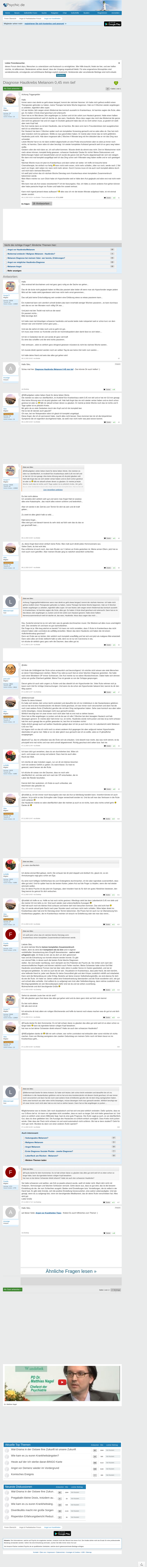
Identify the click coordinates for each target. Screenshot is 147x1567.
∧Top (141, 1564)
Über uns (43, 1552)
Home (7, 13)
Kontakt (35, 1552)
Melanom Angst (15, 267)
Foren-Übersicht (10, 1527)
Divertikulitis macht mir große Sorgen (32, 1510)
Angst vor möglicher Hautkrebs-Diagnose (26, 262)
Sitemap (88, 1552)
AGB (82, 1552)
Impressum (51, 1552)
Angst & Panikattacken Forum (30, 1527)
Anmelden (115, 13)
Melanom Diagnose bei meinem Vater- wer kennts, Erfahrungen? (36, 258)
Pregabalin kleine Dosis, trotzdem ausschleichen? (39, 1497)
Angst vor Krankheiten (52, 1527)
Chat (65, 13)
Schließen (61, 75)
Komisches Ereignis (22, 1474)
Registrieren (102, 13)
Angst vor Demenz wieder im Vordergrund (35, 1468)
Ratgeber (54, 13)
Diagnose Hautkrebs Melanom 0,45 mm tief (39, 82)
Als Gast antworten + (12, 89)
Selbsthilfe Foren (30, 13)
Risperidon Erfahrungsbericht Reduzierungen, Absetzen (43, 1516)
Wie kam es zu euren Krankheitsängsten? (35, 1455)
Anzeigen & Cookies (73, 1552)
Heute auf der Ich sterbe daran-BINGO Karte (36, 1461)
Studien (86, 13)
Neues (16, 13)
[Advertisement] (71, 840)
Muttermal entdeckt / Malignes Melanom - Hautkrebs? (31, 254)
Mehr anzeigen (14, 271)
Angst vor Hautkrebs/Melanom (21, 250)
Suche (44, 13)
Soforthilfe (75, 13)
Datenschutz (60, 1552)
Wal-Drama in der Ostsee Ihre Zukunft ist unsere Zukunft (43, 1449)
